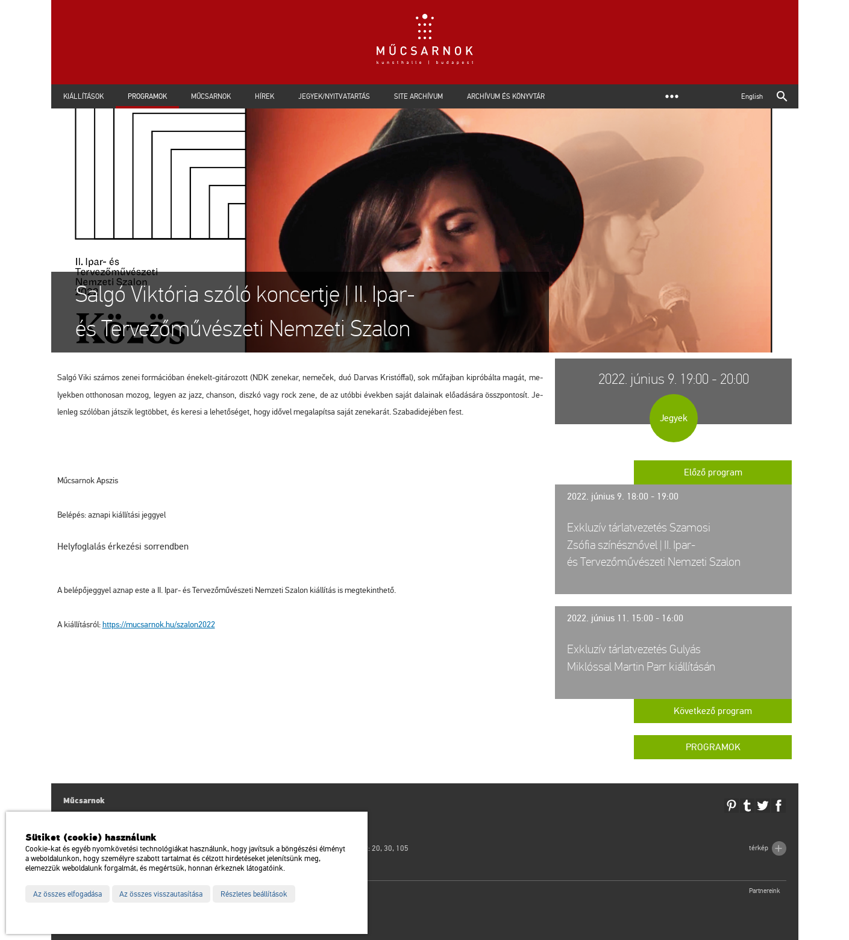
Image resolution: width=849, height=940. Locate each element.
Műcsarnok (211, 96)
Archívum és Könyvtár (506, 96)
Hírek (264, 96)
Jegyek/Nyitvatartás (334, 96)
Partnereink (764, 891)
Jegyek (674, 418)
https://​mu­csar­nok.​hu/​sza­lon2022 (158, 624)
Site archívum (418, 96)
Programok (147, 96)
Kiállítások (83, 96)
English (752, 96)
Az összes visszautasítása (160, 894)
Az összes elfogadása (67, 894)
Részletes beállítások (254, 894)
